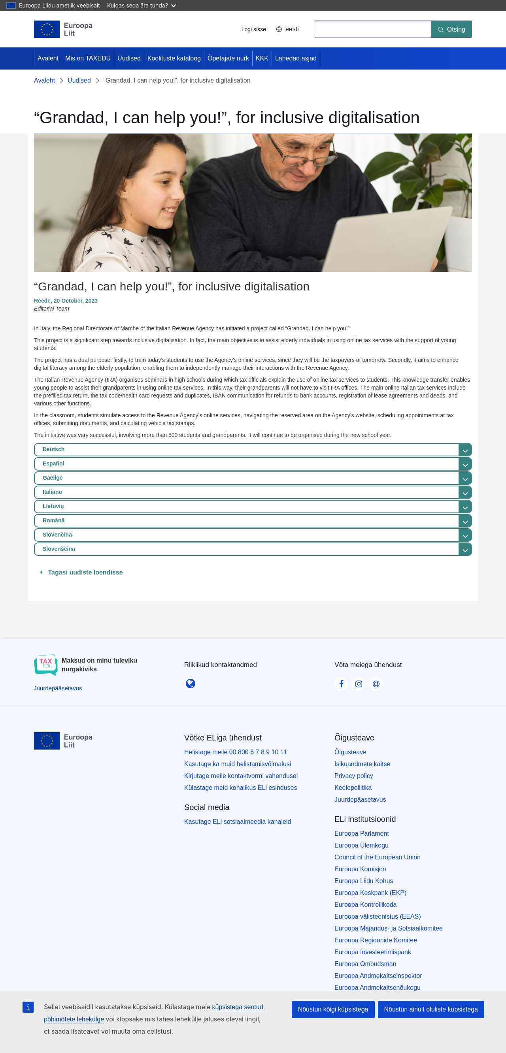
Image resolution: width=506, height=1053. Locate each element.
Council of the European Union (377, 857)
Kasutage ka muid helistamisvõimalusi (237, 764)
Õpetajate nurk (228, 58)
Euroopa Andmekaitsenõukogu (377, 987)
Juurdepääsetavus (360, 799)
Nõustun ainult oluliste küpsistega (431, 1009)
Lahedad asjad (296, 58)
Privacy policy (353, 775)
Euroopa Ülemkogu (361, 845)
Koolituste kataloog (174, 58)
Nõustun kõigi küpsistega (333, 1009)
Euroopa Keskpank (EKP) (370, 892)
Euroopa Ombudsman (365, 964)
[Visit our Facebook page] (341, 681)
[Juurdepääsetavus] (58, 688)
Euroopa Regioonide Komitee (375, 940)
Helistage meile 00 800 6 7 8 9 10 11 (235, 752)
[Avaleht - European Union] (63, 29)
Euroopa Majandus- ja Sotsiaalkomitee (388, 928)
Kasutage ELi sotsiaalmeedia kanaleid (237, 821)
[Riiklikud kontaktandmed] (190, 681)
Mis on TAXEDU (88, 58)
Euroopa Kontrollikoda (365, 904)
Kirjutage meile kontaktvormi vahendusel (241, 775)
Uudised (129, 58)
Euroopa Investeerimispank (372, 952)
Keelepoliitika (353, 787)
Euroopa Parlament (361, 833)
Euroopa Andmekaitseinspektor (378, 975)
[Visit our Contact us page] (376, 681)
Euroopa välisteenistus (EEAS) (377, 916)
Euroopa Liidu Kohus (363, 881)
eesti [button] (287, 29)
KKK (262, 58)
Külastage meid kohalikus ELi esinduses (240, 787)
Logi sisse (254, 29)
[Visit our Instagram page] (358, 681)
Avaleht (48, 58)
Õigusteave (350, 752)
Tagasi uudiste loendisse (81, 572)
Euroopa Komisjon (360, 869)
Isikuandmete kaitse (362, 764)
